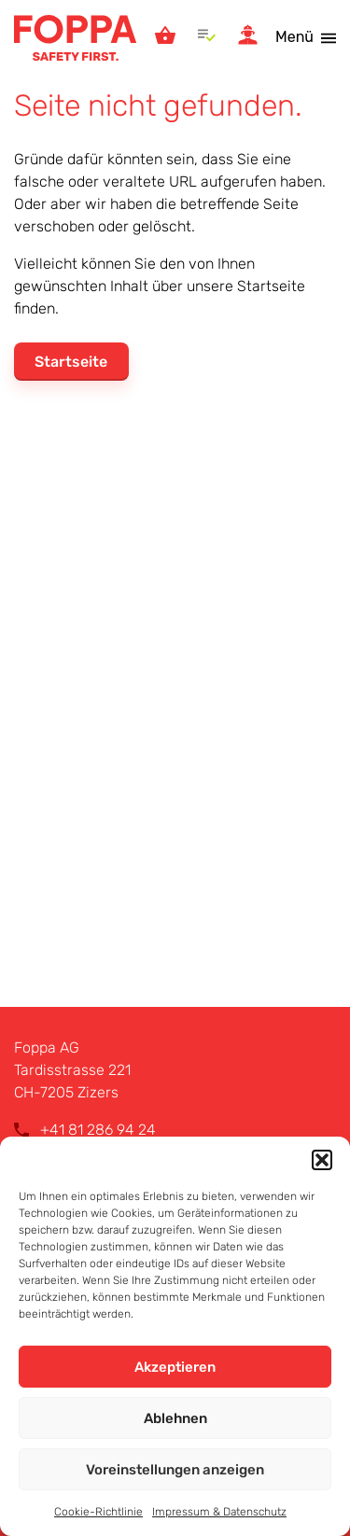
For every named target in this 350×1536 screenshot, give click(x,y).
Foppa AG (75, 38)
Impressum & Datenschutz (219, 1511)
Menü (294, 37)
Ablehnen (175, 1418)
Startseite (71, 361)
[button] (322, 1160)
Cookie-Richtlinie (98, 1511)
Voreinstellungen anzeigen (175, 1469)
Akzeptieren (175, 1367)
